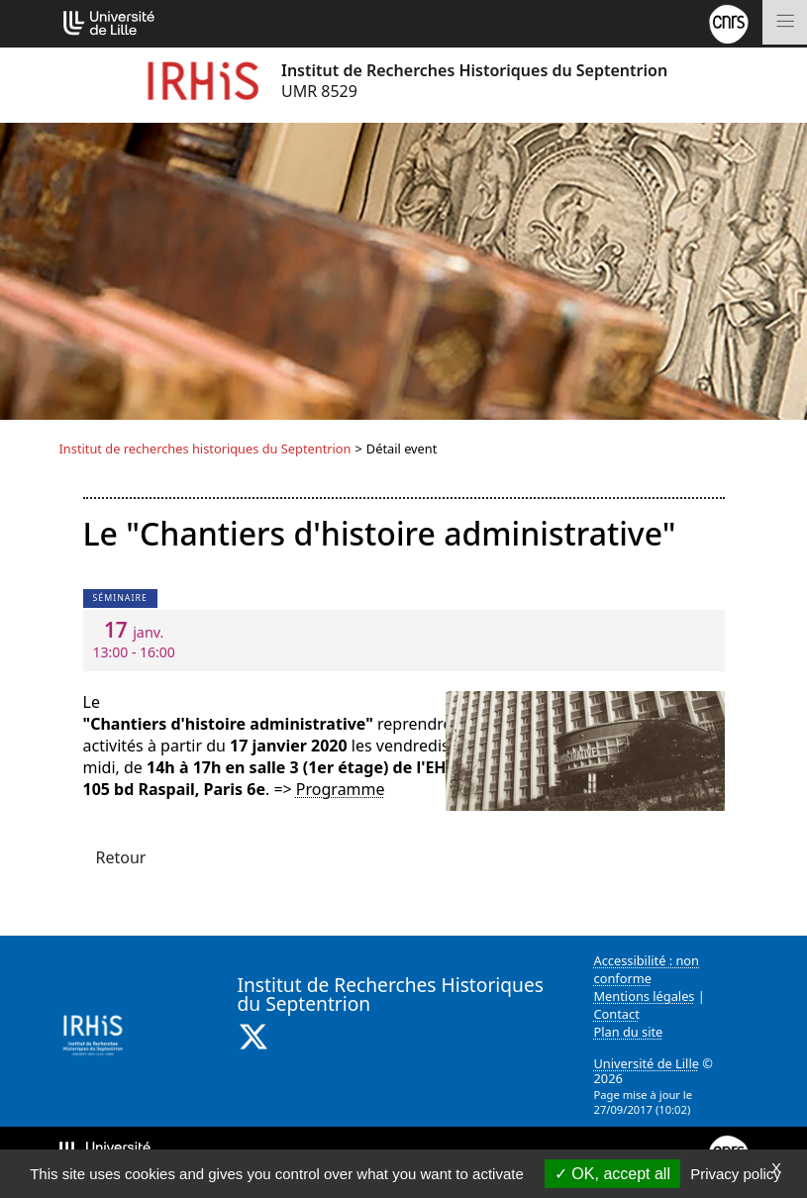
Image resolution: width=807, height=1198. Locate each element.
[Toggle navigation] (784, 22)
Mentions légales (644, 996)
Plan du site (628, 1032)
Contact (617, 1014)
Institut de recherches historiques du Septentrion (205, 448)
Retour (121, 857)
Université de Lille (646, 1063)
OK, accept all (612, 1173)
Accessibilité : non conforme (647, 969)
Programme (340, 789)
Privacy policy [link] (735, 1173)
